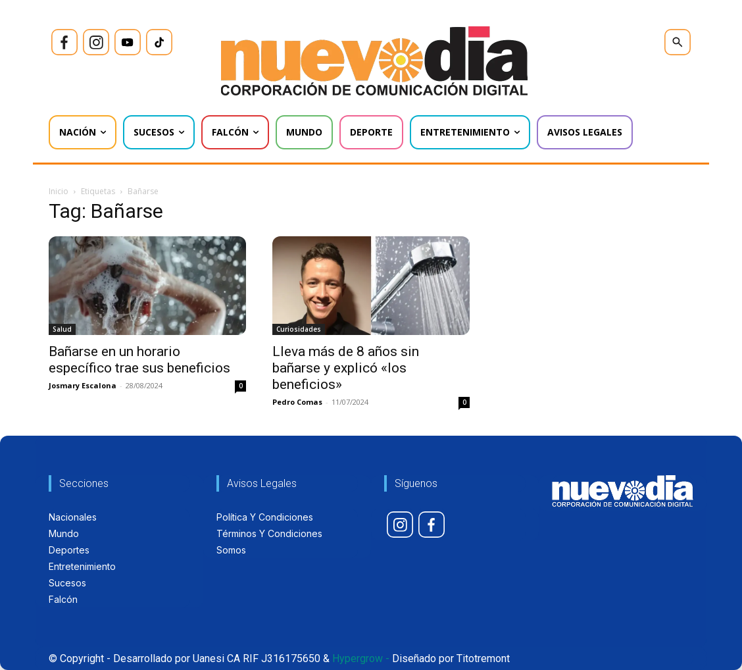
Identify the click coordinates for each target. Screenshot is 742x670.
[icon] (64, 42)
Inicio (58, 191)
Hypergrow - (360, 658)
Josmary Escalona (82, 385)
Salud (62, 329)
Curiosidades (298, 329)
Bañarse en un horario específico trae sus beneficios (139, 360)
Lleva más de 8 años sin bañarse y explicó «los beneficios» (345, 368)
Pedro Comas (297, 402)
